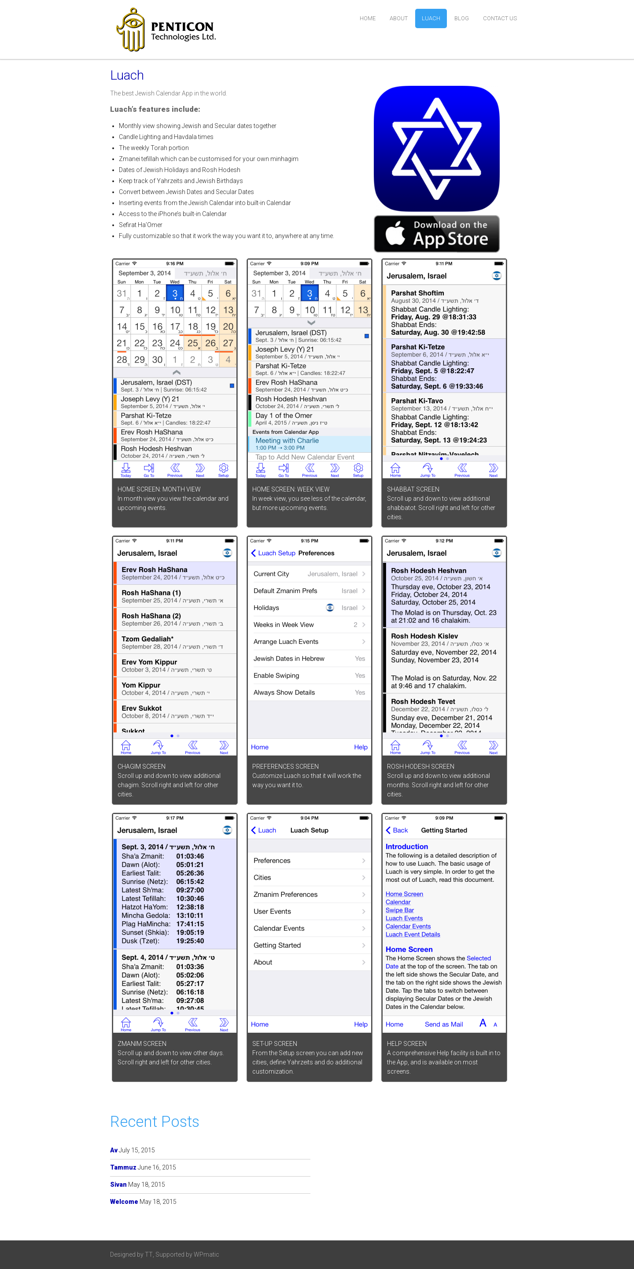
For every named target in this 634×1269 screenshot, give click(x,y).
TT (149, 1254)
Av (114, 1150)
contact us (500, 18)
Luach (431, 18)
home (368, 18)
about (399, 18)
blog (461, 18)
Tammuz (123, 1167)
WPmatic (206, 1254)
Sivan (118, 1184)
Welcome (124, 1201)
